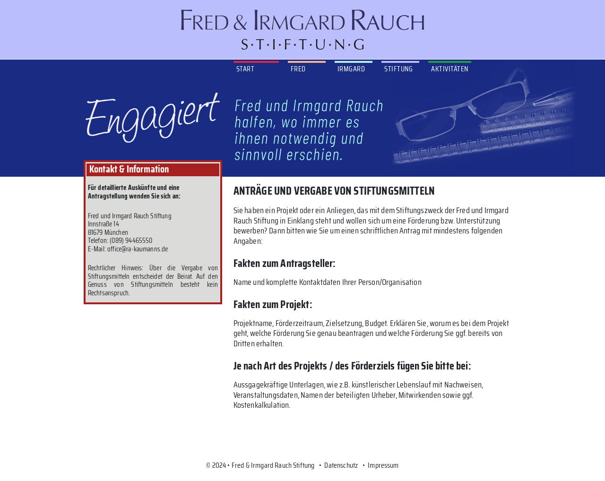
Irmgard (351, 69)
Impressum (383, 465)
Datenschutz (341, 465)
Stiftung (398, 69)
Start (245, 69)
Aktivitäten (449, 69)
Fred (298, 69)
